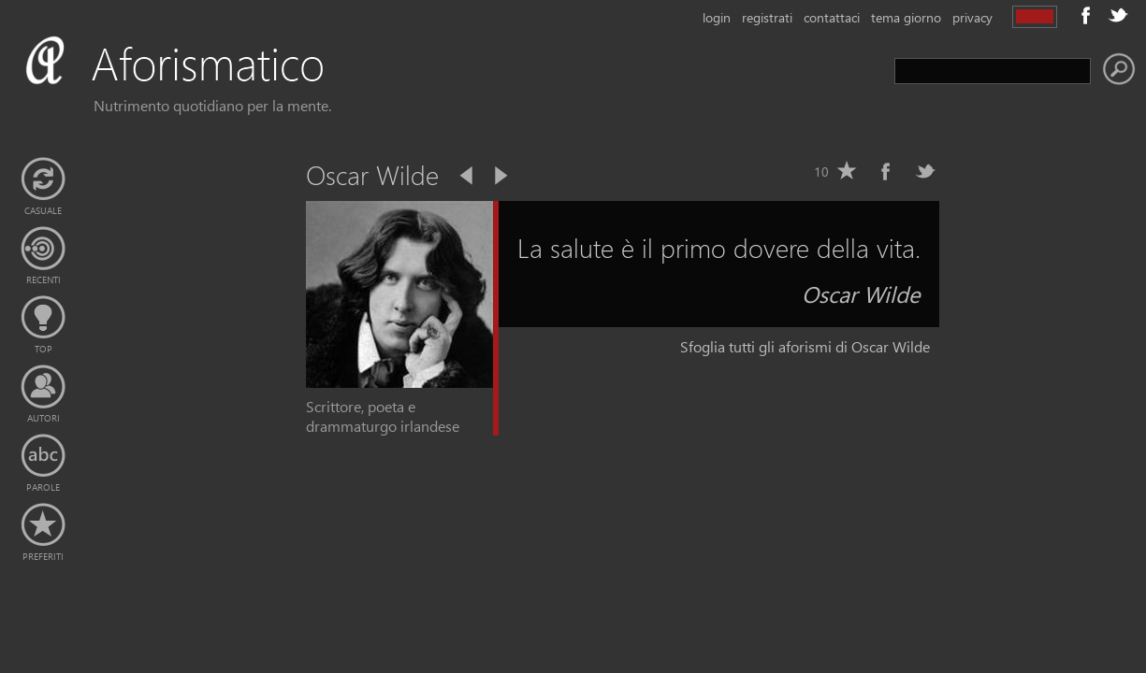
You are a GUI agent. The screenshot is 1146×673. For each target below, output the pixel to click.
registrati (767, 17)
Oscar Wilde (861, 293)
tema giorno (906, 17)
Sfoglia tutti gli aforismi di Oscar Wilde (805, 346)
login (717, 17)
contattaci (832, 17)
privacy (972, 17)
